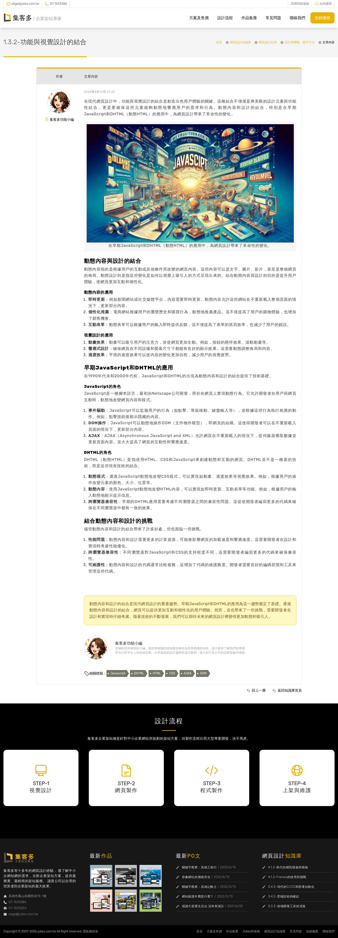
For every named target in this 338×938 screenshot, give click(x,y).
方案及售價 (199, 18)
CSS (172, 673)
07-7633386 (58, 4)
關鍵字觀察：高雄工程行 (199, 867)
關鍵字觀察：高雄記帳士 (199, 887)
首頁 (219, 42)
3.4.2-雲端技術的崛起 (283, 896)
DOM (203, 673)
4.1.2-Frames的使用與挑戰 (287, 877)
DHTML (139, 673)
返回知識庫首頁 (290, 690)
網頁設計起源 (268, 42)
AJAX (187, 673)
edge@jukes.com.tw (25, 4)
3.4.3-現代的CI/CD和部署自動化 (291, 887)
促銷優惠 (322, 18)
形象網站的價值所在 (196, 877)
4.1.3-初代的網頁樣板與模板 (288, 867)
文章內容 (328, 42)
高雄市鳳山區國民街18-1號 (28, 896)
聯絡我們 (297, 18)
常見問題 (273, 18)
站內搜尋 (326, 4)
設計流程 (225, 18)
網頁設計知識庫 (240, 42)
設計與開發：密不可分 (300, 42)
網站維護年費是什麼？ (198, 896)
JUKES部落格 (300, 4)
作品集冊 (249, 18)
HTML (157, 673)
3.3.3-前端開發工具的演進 (287, 906)
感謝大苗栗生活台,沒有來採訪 (203, 906)
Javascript (118, 673)
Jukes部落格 (251, 931)
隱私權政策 (90, 931)
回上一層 (259, 690)
